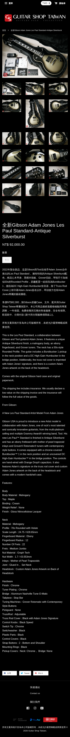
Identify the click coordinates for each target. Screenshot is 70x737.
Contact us (35, 693)
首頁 (4, 30)
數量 (4, 252)
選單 (9, 3)
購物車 (59, 3)
